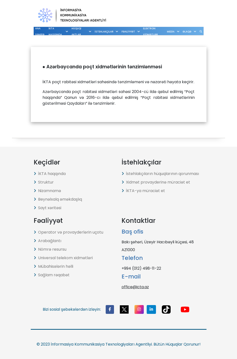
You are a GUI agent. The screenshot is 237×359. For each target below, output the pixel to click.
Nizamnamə (47, 191)
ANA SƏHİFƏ (39, 31)
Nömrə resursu (50, 249)
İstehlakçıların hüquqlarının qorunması (160, 173)
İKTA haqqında (50, 173)
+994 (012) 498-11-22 (141, 268)
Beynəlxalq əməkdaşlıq (58, 199)
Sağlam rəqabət (52, 275)
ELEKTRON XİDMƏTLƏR (151, 31)
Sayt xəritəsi (47, 208)
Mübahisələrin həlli (53, 266)
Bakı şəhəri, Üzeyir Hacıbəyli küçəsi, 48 (158, 242)
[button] (110, 309)
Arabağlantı (47, 241)
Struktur (44, 182)
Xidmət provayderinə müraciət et (156, 182)
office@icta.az (135, 287)
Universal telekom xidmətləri (63, 258)
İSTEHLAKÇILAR (110, 31)
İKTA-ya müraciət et (143, 191)
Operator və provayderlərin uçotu (68, 232)
